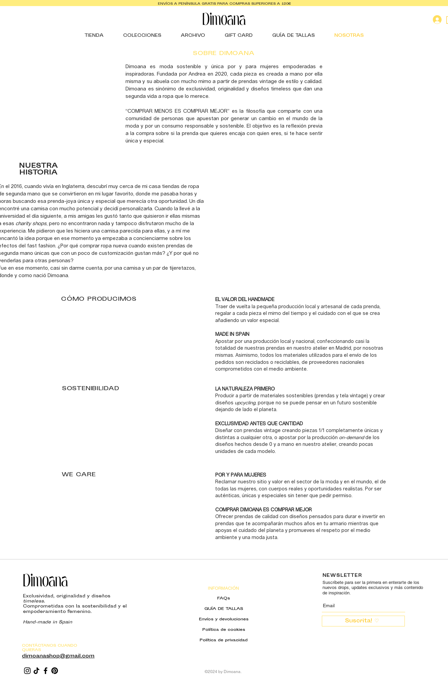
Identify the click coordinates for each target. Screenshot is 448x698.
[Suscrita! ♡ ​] (363, 621)
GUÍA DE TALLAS (223, 609)
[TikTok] (36, 670)
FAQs (223, 598)
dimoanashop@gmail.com (58, 656)
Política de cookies (223, 630)
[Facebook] (45, 670)
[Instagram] (27, 670)
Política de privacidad (223, 640)
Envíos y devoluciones (223, 619)
